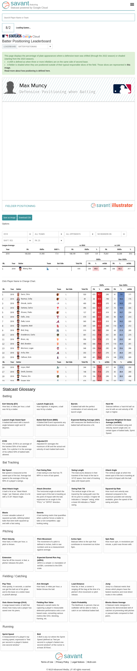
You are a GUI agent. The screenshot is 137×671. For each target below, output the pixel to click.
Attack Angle (111, 470)
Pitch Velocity (8, 539)
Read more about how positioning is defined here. (27, 71)
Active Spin (76, 539)
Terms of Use (47, 662)
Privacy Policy (63, 662)
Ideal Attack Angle (10, 489)
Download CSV (25, 217)
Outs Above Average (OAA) (14, 602)
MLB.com (91, 662)
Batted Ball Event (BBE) (47, 420)
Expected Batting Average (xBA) (85, 420)
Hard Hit (109, 404)
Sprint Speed (8, 634)
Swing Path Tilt (78, 489)
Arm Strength (43, 584)
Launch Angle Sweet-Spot (13, 420)
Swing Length (78, 470)
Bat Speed (7, 470)
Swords (40, 513)
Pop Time (6, 584)
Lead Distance (78, 584)
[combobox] (68, 17)
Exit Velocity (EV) (10, 404)
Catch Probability (79, 602)
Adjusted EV (42, 441)
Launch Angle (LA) (45, 404)
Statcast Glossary (19, 389)
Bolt (39, 634)
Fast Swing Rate (44, 470)
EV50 (4, 441)
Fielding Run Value (45, 602)
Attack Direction (44, 489)
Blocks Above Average (115, 602)
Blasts (5, 513)
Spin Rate (109, 539)
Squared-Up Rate (113, 489)
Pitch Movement (44, 539)
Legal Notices (78, 662)
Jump (107, 584)
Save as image (9, 217)
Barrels (74, 404)
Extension (6, 558)
